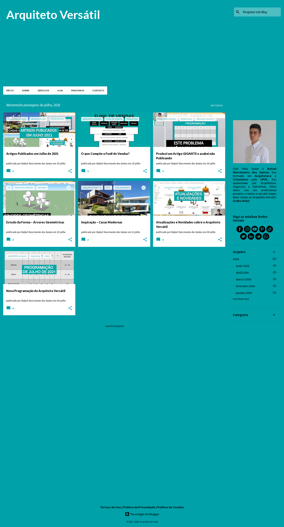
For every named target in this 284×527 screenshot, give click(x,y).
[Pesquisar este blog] (261, 11)
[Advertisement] (114, 56)
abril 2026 (242, 272)
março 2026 (243, 279)
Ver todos (217, 105)
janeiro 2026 (244, 293)
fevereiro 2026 (245, 286)
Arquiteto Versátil (53, 14)
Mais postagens (114, 326)
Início (10, 90)
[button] (70, 171)
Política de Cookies (170, 507)
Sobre (25, 90)
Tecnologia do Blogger (142, 514)
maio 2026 (242, 266)
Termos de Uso (110, 507)
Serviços (43, 90)
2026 (236, 259)
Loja (60, 90)
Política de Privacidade (139, 507)
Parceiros (77, 90)
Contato (98, 90)
